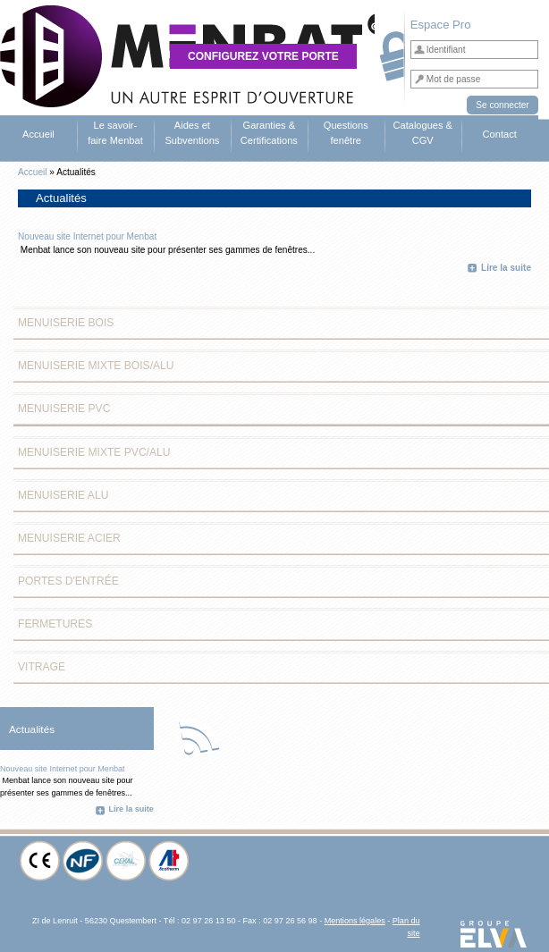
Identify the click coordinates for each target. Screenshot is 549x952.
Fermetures (55, 624)
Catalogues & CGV (422, 133)
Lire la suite (506, 268)
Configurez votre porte (263, 56)
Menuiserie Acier (69, 538)
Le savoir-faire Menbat (115, 133)
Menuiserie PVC (64, 408)
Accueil (38, 134)
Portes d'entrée (68, 581)
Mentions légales (355, 920)
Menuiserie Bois (66, 322)
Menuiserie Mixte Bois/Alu (96, 365)
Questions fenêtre (346, 133)
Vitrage (41, 667)
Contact (500, 134)
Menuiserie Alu (63, 495)
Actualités (32, 729)
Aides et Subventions (192, 133)
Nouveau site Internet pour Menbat (87, 236)
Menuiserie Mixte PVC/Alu (94, 452)
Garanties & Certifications (269, 133)
